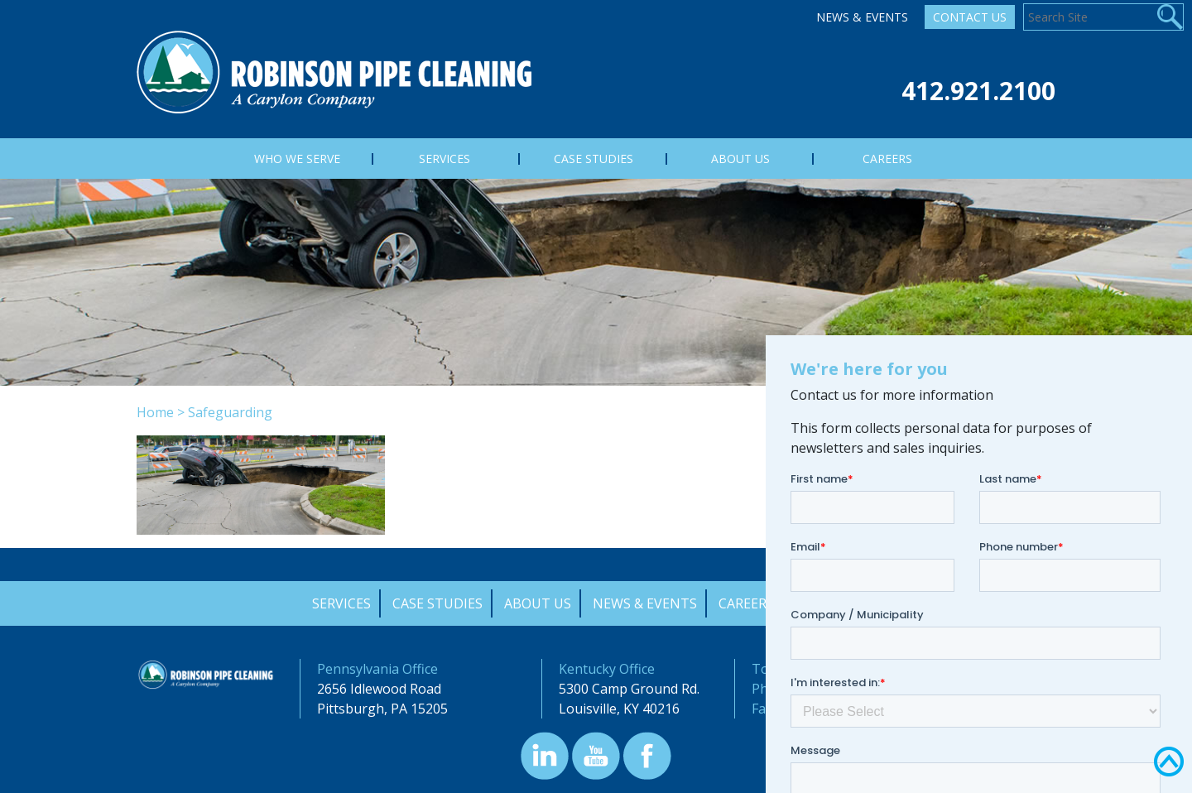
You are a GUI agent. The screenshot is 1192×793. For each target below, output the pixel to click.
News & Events (862, 17)
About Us (537, 603)
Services (341, 603)
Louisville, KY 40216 (619, 708)
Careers (746, 603)
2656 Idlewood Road (379, 689)
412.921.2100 (978, 91)
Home (155, 412)
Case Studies (437, 603)
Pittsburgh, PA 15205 (382, 708)
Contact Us (970, 17)
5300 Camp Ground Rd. (629, 689)
